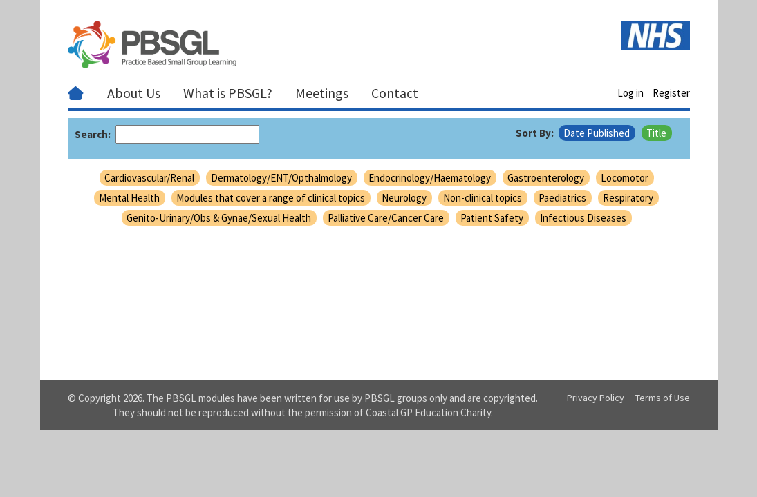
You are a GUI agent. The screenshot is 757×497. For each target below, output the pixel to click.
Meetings (321, 92)
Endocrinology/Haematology (429, 177)
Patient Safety (491, 217)
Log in (630, 92)
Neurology (404, 197)
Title (656, 132)
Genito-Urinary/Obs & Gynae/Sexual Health (219, 217)
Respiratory (628, 197)
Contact (394, 92)
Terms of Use (662, 397)
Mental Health (129, 197)
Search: (93, 134)
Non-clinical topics (482, 197)
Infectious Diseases (583, 217)
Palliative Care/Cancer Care (386, 217)
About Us (133, 92)
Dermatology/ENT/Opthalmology (281, 177)
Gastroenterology (545, 177)
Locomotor (624, 177)
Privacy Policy (595, 397)
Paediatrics (562, 197)
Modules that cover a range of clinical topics (270, 197)
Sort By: (535, 132)
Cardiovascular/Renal (149, 177)
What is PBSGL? (227, 92)
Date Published (596, 132)
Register (671, 92)
